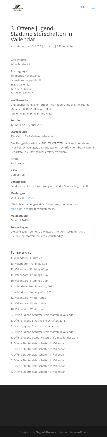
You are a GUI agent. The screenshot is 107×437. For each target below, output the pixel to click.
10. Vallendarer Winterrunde (28, 309)
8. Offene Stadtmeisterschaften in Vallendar (38, 349)
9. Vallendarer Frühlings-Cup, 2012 (32, 286)
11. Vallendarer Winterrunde (28, 303)
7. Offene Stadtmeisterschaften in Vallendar (38, 354)
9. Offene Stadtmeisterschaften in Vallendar (38, 343)
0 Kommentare (66, 46)
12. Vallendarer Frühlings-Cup (29, 269)
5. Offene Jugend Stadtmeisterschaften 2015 (38, 320)
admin (20, 46)
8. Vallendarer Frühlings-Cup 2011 (32, 292)
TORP (80, 231)
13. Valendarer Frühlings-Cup (29, 263)
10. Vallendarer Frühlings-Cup (29, 280)
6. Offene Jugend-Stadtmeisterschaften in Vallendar (43, 315)
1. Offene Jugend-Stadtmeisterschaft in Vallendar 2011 (44, 337)
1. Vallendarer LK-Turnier (26, 258)
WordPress (81, 432)
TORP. (30, 197)
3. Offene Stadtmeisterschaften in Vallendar (38, 371)
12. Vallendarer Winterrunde (28, 297)
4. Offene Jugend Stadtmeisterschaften (35, 326)
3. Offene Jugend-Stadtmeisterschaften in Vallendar (43, 332)
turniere (49, 46)
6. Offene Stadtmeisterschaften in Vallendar (38, 360)
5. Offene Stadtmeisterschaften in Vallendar (38, 366)
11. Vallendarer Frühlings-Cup (29, 275)
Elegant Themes (46, 432)
